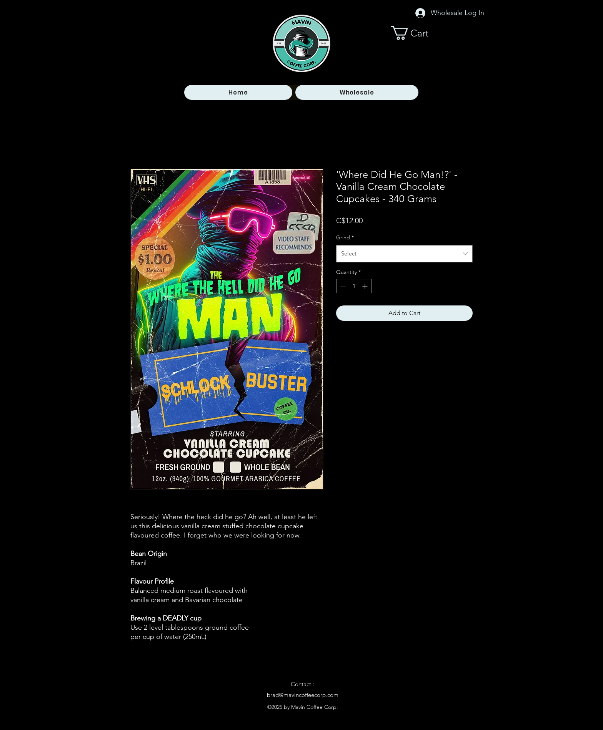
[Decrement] (342, 286)
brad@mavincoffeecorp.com (302, 694)
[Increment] (365, 286)
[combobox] (404, 253)
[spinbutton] (354, 286)
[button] (417, 33)
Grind (345, 237)
